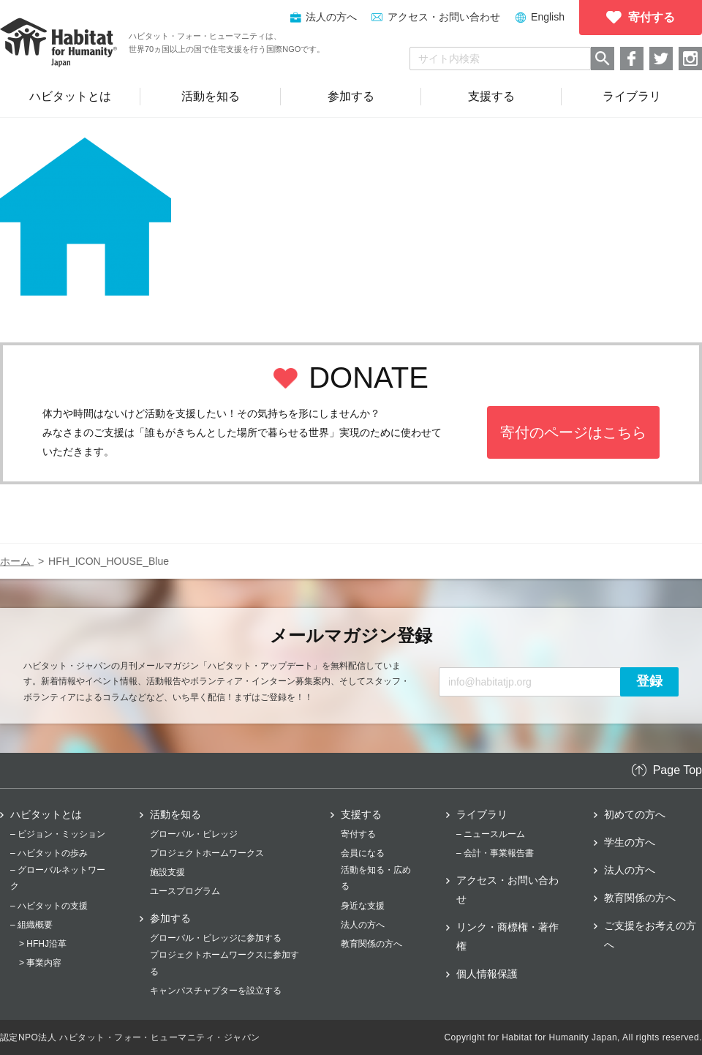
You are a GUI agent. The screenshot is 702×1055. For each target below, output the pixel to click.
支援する (361, 814)
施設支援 (167, 872)
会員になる (363, 853)
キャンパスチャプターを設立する (216, 990)
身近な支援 (363, 906)
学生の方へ (629, 842)
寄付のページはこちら (573, 432)
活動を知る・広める (376, 878)
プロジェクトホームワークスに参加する (224, 963)
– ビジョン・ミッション (57, 834)
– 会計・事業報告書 (495, 853)
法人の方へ (363, 925)
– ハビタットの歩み (49, 853)
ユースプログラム (185, 891)
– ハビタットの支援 (49, 906)
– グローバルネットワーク (57, 878)
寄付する (358, 834)
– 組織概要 (31, 925)
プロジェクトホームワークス (207, 853)
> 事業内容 (40, 963)
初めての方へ (634, 814)
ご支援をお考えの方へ (650, 935)
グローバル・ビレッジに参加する (216, 938)
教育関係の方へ (371, 944)
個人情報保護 (487, 974)
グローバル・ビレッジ (194, 834)
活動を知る (175, 814)
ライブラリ (481, 814)
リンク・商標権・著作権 (507, 936)
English (548, 17)
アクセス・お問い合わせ (444, 17)
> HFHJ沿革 (43, 944)
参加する (170, 918)
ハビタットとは (46, 814)
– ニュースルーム (490, 834)
